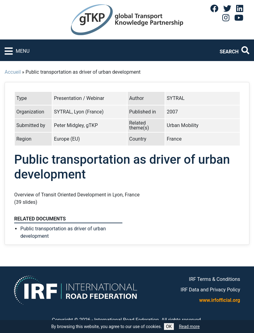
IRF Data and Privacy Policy (210, 290)
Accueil (13, 72)
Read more (189, 326)
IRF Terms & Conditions (214, 279)
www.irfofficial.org (219, 300)
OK (169, 326)
